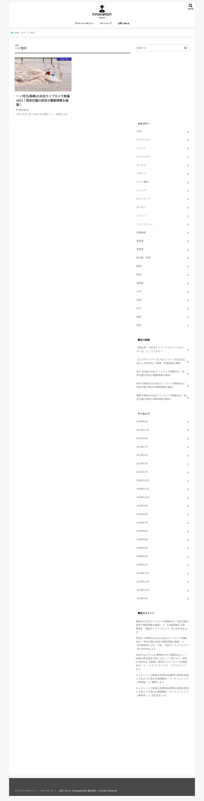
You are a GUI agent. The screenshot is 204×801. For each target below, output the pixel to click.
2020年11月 (142, 489)
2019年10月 (142, 590)
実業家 (140, 241)
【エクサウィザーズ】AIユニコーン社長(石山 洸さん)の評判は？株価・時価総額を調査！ (160, 361)
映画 (138, 274)
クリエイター (143, 156)
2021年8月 (142, 438)
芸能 (138, 325)
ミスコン (141, 215)
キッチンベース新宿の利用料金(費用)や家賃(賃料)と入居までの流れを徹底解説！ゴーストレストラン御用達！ (162, 678)
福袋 (138, 316)
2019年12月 (142, 573)
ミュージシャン (144, 224)
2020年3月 (142, 556)
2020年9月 (142, 505)
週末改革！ (93, 791)
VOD (139, 131)
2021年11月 (142, 430)
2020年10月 (142, 497)
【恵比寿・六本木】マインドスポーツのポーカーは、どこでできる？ (160, 349)
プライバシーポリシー (84, 23)
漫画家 (140, 283)
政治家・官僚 (143, 257)
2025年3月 (142, 421)
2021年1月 (142, 472)
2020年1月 (142, 564)
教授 (138, 266)
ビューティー (143, 198)
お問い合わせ (123, 23)
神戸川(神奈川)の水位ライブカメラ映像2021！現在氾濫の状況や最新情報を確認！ (161, 385)
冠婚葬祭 (141, 232)
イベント (141, 148)
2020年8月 (142, 514)
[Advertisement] (162, 87)
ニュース (141, 190)
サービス (141, 165)
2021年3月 (142, 455)
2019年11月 (142, 581)
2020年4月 (142, 548)
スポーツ (141, 173)
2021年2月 (142, 463)
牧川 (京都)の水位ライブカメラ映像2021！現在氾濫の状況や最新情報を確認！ (160, 373)
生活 (138, 308)
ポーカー (141, 207)
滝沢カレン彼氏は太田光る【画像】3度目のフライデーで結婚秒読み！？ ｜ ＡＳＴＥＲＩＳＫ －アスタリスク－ (162, 662)
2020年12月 (142, 480)
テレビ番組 (142, 182)
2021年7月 (142, 447)
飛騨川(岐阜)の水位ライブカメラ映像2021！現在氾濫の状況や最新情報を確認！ (161, 397)
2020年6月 (142, 531)
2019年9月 (142, 598)
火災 (138, 291)
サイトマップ (106, 23)
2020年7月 (142, 522)
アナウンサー (143, 139)
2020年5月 (142, 539)
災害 (138, 300)
